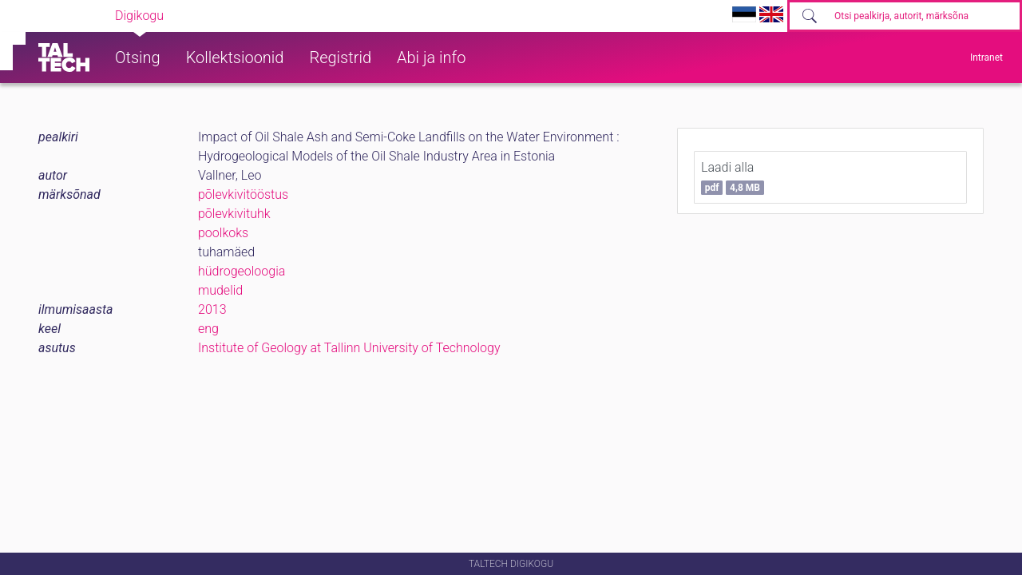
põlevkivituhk (234, 213)
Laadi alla (732, 177)
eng (208, 328)
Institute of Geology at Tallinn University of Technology (349, 347)
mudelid (220, 290)
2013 (212, 309)
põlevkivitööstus (243, 194)
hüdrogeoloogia (241, 271)
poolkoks (223, 232)
